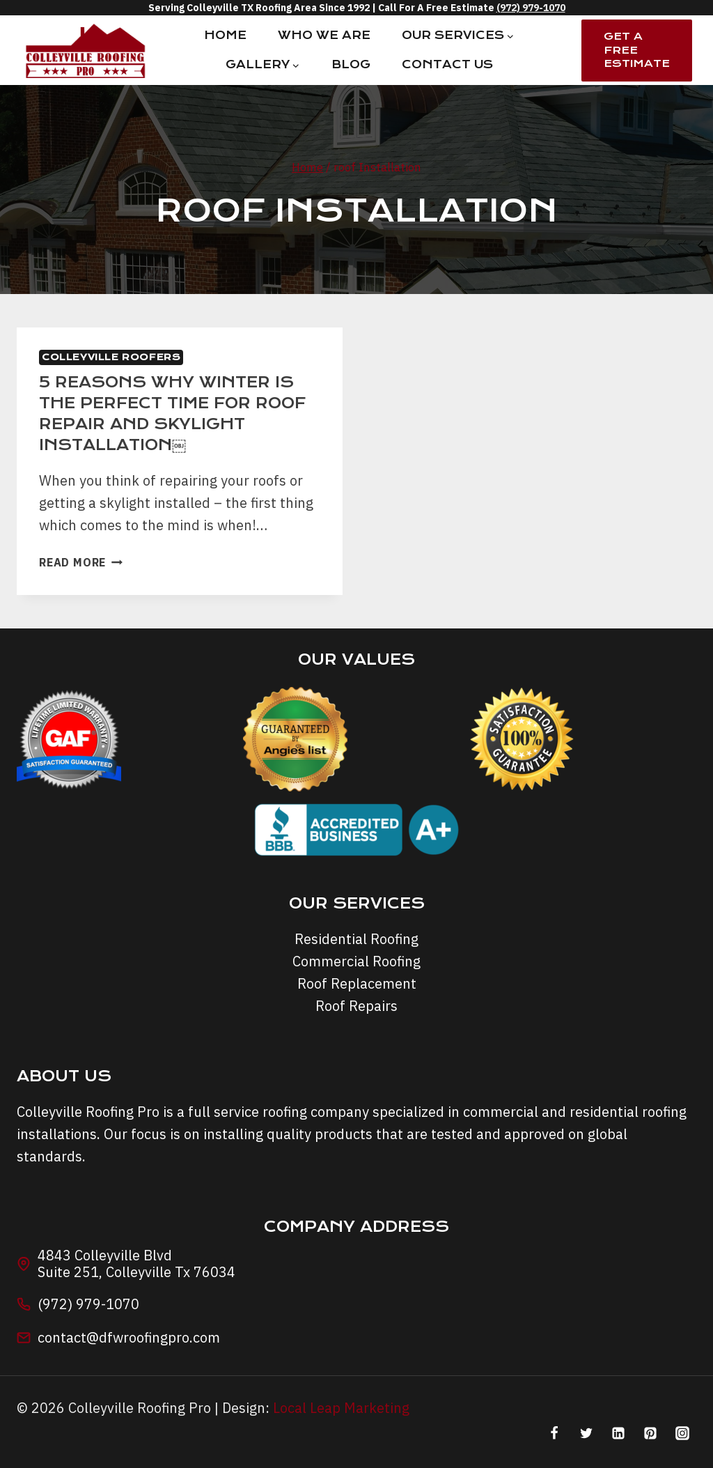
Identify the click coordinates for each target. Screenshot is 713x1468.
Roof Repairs (356, 1005)
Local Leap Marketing (341, 1407)
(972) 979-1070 (530, 7)
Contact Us (447, 64)
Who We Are (324, 35)
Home (225, 35)
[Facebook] (554, 1433)
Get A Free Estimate (637, 50)
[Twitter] (586, 1433)
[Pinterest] (650, 1433)
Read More (81, 562)
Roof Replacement (356, 983)
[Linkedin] (618, 1433)
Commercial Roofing (356, 961)
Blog (350, 64)
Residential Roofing (356, 938)
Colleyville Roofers (111, 357)
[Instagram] (682, 1433)
